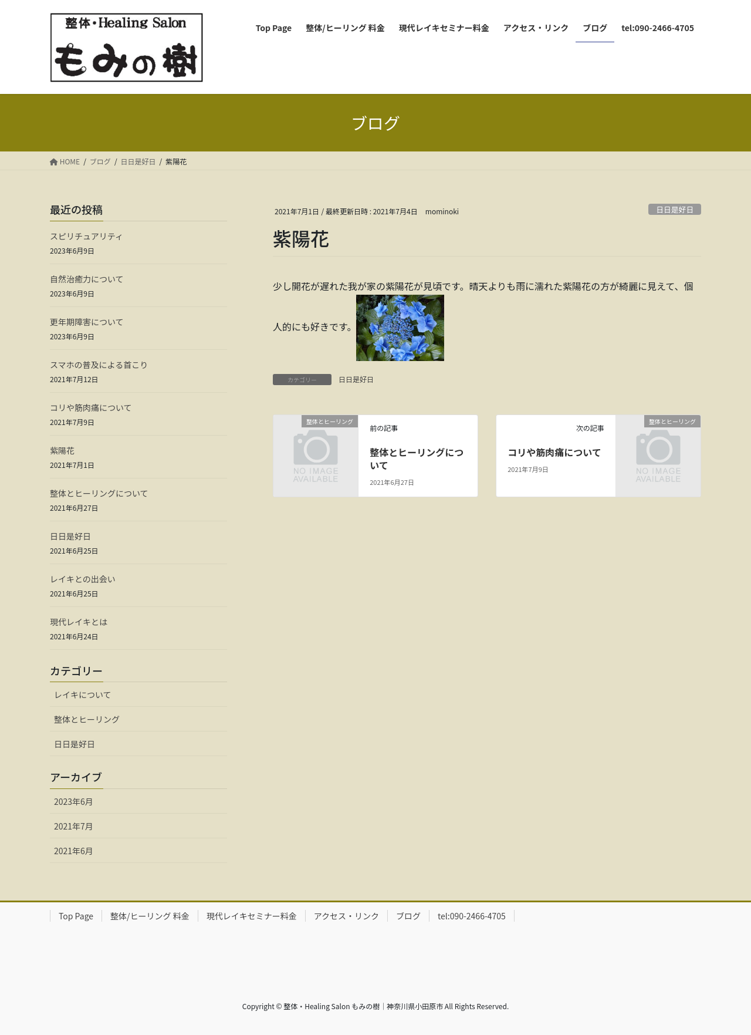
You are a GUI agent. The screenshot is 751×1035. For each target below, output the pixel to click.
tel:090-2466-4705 (472, 916)
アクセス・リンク (346, 916)
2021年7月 (73, 826)
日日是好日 (675, 209)
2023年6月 (73, 801)
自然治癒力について (87, 279)
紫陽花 (62, 450)
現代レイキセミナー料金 (252, 916)
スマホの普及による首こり (99, 364)
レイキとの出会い (83, 579)
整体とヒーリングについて (417, 458)
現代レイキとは (78, 622)
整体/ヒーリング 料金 (150, 916)
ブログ (408, 916)
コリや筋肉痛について (554, 452)
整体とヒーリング (87, 719)
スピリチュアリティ (86, 236)
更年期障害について (87, 322)
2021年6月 (73, 851)
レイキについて (82, 694)
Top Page (76, 916)
